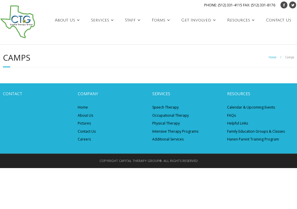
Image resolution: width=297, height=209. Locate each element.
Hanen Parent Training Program (253, 139)
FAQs (231, 115)
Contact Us (278, 20)
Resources (238, 20)
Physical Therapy (166, 123)
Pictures (84, 123)
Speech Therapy (165, 107)
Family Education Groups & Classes (256, 131)
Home (272, 57)
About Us (65, 20)
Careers (84, 139)
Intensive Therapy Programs (175, 131)
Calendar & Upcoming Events (251, 107)
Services (100, 20)
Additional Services (168, 139)
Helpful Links (237, 123)
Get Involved (196, 20)
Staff (130, 20)
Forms (158, 20)
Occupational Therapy (170, 115)
